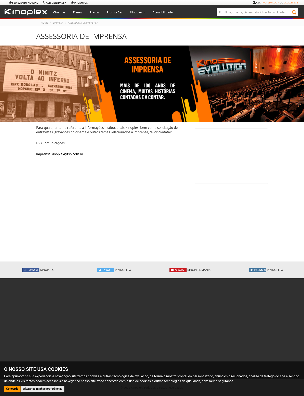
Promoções (115, 12)
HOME (44, 22)
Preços (94, 12)
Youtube (178, 270)
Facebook (31, 270)
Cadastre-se (291, 2)
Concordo (12, 388)
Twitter (105, 270)
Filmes (77, 12)
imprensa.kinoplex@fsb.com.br (59, 154)
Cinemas (59, 12)
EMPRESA (58, 22)
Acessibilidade (163, 12)
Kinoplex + (137, 12)
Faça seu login (270, 2)
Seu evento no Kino (24, 2)
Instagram (257, 270)
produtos (79, 2)
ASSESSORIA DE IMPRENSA (83, 22)
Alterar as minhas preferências (42, 388)
